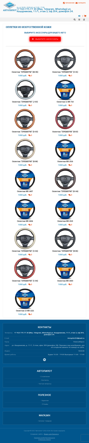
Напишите (81, 3)
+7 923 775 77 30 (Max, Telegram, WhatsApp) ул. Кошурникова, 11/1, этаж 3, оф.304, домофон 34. (49, 333)
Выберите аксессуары (45, 39)
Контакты (45, 380)
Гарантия (45, 400)
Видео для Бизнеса (51, 434)
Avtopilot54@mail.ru (76, 338)
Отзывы (45, 404)
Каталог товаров (45, 421)
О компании (45, 376)
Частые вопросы (45, 384)
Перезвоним (68, 3)
